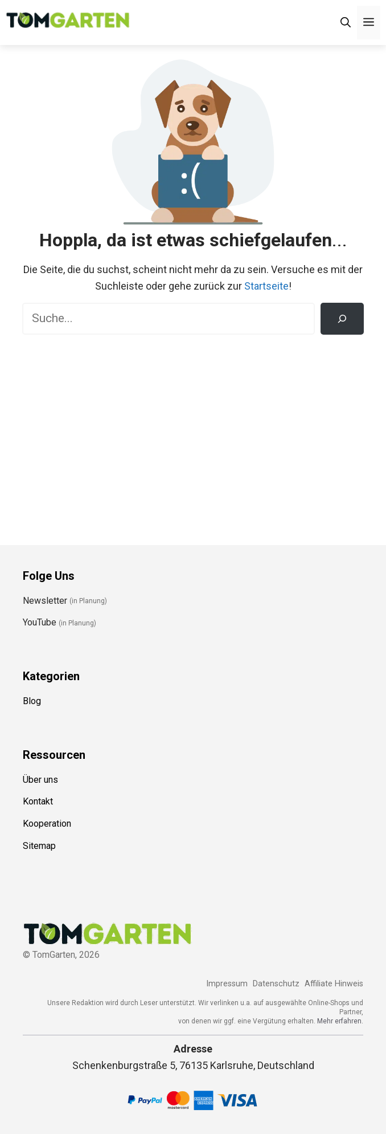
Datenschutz (276, 984)
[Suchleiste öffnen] (345, 22)
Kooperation (47, 823)
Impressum (227, 984)
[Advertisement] (193, 431)
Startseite (266, 286)
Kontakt (38, 801)
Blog (32, 701)
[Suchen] (342, 319)
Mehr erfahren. (340, 1021)
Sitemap (39, 845)
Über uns (40, 779)
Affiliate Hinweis (334, 984)
